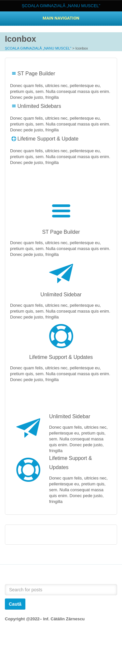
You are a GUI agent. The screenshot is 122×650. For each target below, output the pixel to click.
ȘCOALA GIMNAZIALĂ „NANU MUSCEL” (38, 48)
